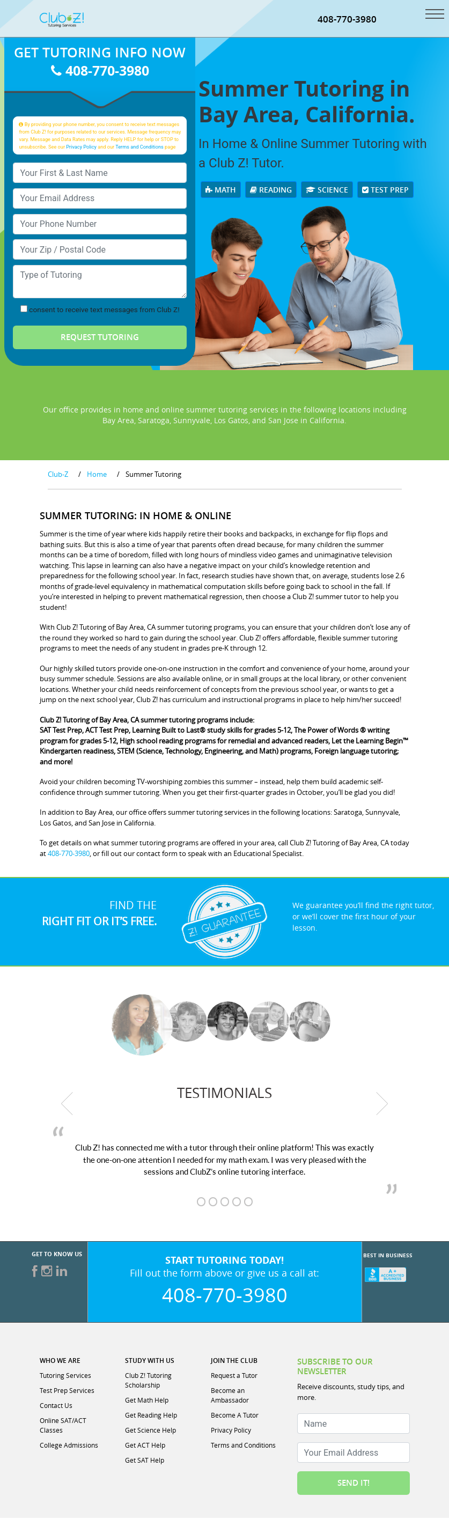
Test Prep (385, 191)
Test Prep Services (67, 1391)
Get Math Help (146, 1401)
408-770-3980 (100, 71)
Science (327, 191)
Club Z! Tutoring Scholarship (148, 1381)
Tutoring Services (65, 1376)
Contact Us (56, 1406)
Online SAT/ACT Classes (63, 1426)
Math (220, 191)
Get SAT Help (144, 1461)
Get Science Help (150, 1431)
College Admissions (69, 1446)
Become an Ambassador (230, 1396)
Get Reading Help (151, 1416)
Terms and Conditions (139, 148)
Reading (271, 191)
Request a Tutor (234, 1376)
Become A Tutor (235, 1416)
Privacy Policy (81, 148)
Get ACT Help (145, 1446)
